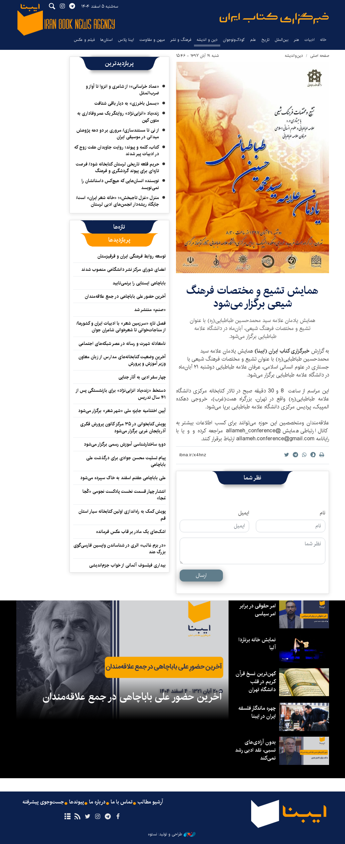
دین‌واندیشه (294, 56)
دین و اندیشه (207, 40)
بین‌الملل (281, 40)
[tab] (119, 227)
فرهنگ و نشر (180, 40)
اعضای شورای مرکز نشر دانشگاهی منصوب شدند (123, 269)
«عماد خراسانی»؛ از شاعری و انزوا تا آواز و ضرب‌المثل (122, 90)
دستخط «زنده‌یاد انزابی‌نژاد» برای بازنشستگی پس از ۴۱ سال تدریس (121, 394)
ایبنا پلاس (126, 40)
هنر (296, 40)
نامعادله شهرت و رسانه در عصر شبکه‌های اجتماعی (122, 343)
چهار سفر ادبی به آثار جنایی (142, 377)
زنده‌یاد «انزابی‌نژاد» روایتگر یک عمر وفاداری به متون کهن (118, 117)
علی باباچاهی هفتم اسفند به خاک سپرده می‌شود (123, 477)
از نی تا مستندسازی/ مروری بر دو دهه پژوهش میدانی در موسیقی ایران (118, 134)
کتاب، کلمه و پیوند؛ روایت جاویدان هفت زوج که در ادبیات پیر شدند (116, 151)
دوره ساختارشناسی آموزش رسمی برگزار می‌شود (125, 444)
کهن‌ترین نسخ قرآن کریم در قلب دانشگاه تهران (256, 681)
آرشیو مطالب (150, 802)
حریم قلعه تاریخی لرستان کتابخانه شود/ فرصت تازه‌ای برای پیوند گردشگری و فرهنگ (117, 167)
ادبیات (309, 40)
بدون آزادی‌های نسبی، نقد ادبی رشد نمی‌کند (255, 750)
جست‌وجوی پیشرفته (43, 802)
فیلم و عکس (84, 40)
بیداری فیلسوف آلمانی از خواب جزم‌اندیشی (127, 565)
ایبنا (274, 18)
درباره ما (97, 802)
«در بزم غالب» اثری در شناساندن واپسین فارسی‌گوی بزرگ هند (120, 549)
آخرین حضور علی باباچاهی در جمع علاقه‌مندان (125, 296)
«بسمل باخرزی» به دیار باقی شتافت (126, 103)
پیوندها (76, 802)
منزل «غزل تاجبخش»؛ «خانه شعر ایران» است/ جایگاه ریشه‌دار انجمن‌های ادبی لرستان (117, 201)
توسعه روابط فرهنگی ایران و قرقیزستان (131, 256)
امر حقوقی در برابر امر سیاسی (257, 609)
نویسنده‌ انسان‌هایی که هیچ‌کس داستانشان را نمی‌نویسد (120, 184)
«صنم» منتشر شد (150, 309)
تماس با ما (121, 802)
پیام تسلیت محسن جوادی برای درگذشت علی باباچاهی (126, 461)
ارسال (201, 575)
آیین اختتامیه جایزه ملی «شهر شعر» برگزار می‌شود (122, 410)
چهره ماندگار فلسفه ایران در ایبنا (257, 712)
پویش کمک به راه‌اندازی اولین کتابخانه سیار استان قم (122, 515)
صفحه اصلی (319, 56)
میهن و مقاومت (152, 40)
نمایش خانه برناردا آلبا (257, 643)
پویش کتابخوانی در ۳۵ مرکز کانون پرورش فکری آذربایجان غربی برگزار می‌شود (123, 427)
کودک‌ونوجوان (234, 40)
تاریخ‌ (265, 40)
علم (253, 40)
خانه (323, 40)
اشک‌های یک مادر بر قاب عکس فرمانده (131, 531)
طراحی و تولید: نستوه (172, 834)
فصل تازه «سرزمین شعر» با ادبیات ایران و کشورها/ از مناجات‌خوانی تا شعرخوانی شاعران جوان (121, 327)
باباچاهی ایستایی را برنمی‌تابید (139, 283)
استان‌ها (106, 40)
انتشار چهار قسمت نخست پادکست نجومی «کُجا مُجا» (124, 495)
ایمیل (243, 513)
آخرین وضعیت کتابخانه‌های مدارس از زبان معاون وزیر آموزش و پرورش (122, 360)
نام (322, 513)
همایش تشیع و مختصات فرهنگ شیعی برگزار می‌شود (252, 297)
